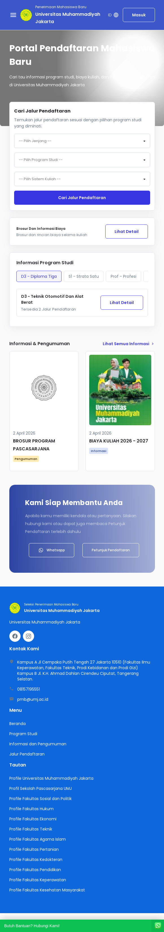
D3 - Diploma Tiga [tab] (39, 277)
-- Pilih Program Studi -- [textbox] (41, 160)
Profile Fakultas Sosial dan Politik (40, 799)
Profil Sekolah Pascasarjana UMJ (40, 789)
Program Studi (23, 734)
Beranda (17, 724)
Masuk (139, 15)
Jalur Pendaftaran (27, 754)
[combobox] (82, 141)
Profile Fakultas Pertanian (34, 850)
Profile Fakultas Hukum (31, 809)
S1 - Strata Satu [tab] (84, 277)
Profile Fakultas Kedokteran (35, 860)
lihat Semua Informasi (129, 344)
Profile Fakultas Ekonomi (32, 819)
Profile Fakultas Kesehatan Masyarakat (47, 890)
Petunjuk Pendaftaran (111, 550)
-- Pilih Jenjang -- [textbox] (35, 141)
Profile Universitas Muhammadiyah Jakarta (51, 779)
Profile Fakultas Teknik (30, 829)
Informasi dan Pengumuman (37, 744)
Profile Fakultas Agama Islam (37, 840)
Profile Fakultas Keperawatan (37, 880)
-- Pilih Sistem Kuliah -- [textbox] (40, 179)
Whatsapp (51, 551)
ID (113, 15)
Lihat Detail (127, 232)
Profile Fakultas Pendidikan (35, 870)
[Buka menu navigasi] (13, 15)
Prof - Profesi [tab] (123, 277)
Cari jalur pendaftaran (82, 198)
